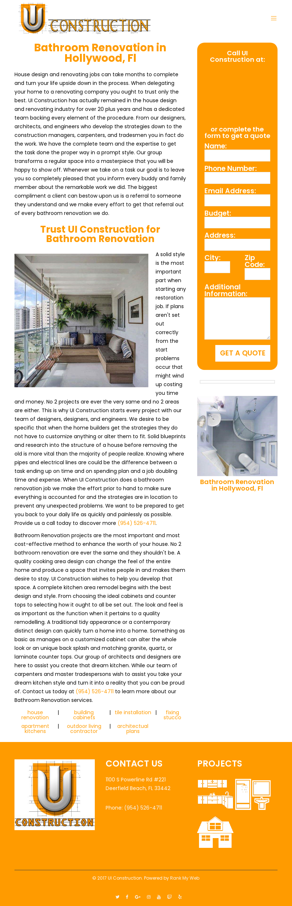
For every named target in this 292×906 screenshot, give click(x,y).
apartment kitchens (35, 728)
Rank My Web (184, 878)
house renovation (35, 715)
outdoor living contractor (84, 728)
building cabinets (84, 715)
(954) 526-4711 (137, 523)
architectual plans (132, 728)
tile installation (133, 712)
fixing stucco (172, 715)
